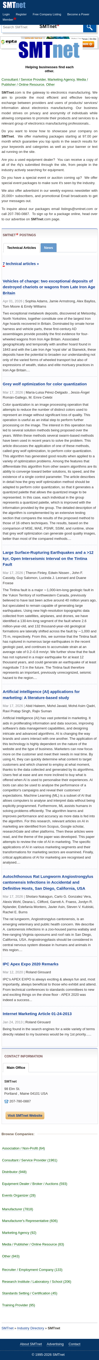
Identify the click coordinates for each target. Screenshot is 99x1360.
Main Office (16, 1068)
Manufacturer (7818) (17, 1209)
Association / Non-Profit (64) (23, 1148)
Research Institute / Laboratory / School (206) (36, 1282)
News (48, 248)
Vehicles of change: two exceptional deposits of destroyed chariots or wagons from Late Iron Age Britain (49, 287)
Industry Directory (30, 1328)
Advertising (55, 1344)
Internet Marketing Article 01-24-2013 (37, 1013)
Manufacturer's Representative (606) (30, 1221)
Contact (75, 1344)
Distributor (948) (14, 1172)
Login (6, 14)
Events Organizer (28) (19, 1195)
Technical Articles (21, 248)
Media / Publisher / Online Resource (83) (33, 1244)
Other (50, 84)
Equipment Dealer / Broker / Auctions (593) (34, 1184)
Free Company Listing (47, 14)
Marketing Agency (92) (19, 1233)
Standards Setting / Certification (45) (30, 1293)
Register (21, 14)
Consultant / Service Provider (24, 79)
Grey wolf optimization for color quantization (45, 384)
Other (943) (11, 1256)
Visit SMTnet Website (25, 1115)
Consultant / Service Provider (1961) (30, 1160)
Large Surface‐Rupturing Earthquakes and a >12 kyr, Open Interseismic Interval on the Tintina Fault (48, 558)
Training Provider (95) (18, 1305)
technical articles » (21, 264)
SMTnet (8, 1328)
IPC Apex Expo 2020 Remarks (30, 964)
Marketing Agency (61, 79)
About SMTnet (31, 1344)
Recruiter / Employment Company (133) (32, 1270)
